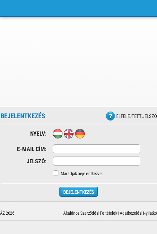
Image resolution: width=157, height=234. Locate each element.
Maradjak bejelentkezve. (78, 173)
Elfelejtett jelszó (136, 116)
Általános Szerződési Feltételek (90, 213)
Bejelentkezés (78, 192)
